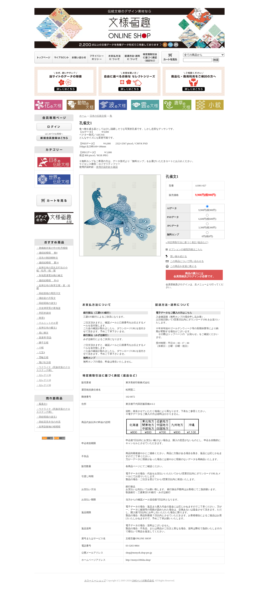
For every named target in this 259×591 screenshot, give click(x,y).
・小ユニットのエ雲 (47, 323)
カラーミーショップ (95, 580)
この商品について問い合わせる (187, 261)
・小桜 (40, 347)
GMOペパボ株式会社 (143, 580)
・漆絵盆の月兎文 (46, 298)
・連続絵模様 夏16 (47, 262)
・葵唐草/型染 (43, 337)
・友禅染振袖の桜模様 (48, 426)
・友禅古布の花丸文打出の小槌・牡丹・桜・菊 (52, 269)
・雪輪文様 (42, 357)
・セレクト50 (43, 385)
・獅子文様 (42, 342)
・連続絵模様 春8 (46, 252)
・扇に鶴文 (42, 332)
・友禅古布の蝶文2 (46, 327)
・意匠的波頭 (43, 313)
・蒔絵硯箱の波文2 (46, 303)
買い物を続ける (178, 256)
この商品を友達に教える (183, 266)
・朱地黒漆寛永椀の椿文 (49, 275)
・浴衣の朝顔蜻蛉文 (47, 257)
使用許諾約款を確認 (107, 167)
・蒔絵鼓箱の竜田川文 (48, 293)
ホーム (82, 115)
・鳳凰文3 (41, 404)
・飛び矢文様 (43, 362)
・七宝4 (40, 352)
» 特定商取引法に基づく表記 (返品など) (187, 242)
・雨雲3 (40, 318)
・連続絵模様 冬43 (47, 280)
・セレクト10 (43, 380)
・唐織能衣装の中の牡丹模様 (52, 248)
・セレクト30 (43, 375)
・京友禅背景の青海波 (48, 308)
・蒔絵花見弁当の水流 (48, 421)
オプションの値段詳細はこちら (185, 249)
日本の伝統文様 (98, 115)
